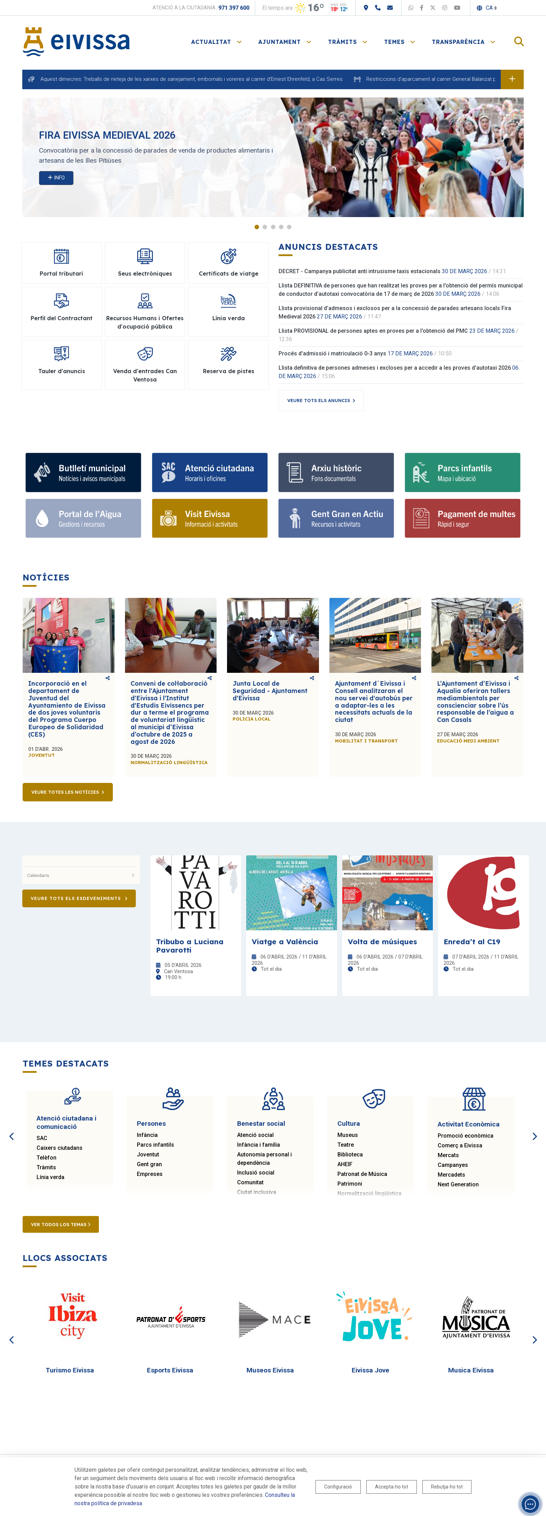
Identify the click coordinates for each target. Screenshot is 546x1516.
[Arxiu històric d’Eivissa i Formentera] (336, 472)
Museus (347, 1135)
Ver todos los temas (61, 1224)
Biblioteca (350, 1154)
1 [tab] (257, 227)
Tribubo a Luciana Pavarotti (190, 945)
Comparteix (108, 678)
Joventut (148, 1154)
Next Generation (458, 1184)
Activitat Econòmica (469, 1124)
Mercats (448, 1155)
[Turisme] (209, 518)
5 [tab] (289, 227)
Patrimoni (349, 1183)
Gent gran (149, 1164)
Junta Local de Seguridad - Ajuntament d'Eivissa (270, 690)
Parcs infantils (155, 1144)
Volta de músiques (382, 941)
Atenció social (255, 1135)
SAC (42, 1138)
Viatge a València (285, 941)
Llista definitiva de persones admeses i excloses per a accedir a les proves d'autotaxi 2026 (395, 367)
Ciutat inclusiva (256, 1192)
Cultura (348, 1123)
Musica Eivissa (471, 1370)
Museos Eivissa (270, 1370)
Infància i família (258, 1144)
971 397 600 (233, 8)
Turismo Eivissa (70, 1370)
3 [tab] (273, 227)
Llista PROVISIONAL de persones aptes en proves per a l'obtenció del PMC (373, 331)
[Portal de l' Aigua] (83, 518)
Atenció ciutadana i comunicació (66, 1122)
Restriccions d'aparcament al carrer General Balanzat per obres (441, 79)
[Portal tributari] (462, 518)
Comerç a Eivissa (460, 1145)
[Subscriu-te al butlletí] (83, 472)
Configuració (338, 1487)
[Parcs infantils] (462, 472)
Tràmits (46, 1167)
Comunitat (250, 1182)
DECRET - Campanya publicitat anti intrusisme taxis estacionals (359, 271)
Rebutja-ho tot (447, 1487)
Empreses (150, 1174)
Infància (147, 1135)
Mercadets (451, 1174)
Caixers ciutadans (60, 1148)
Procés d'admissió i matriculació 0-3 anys (332, 353)
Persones (151, 1123)
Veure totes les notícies (65, 792)
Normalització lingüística (369, 1193)
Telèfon (46, 1157)
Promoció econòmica (465, 1135)
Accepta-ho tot (391, 1487)
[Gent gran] (336, 518)
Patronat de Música (362, 1174)
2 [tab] (265, 227)
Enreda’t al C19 (472, 941)
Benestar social (261, 1123)
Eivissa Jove (370, 1370)
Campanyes (453, 1165)
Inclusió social (255, 1172)
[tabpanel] (273, 157)
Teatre (345, 1144)
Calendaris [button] (81, 875)
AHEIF (344, 1164)
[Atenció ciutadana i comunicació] (209, 472)
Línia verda (50, 1177)
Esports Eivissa (170, 1370)
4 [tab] (281, 227)
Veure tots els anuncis (318, 400)
